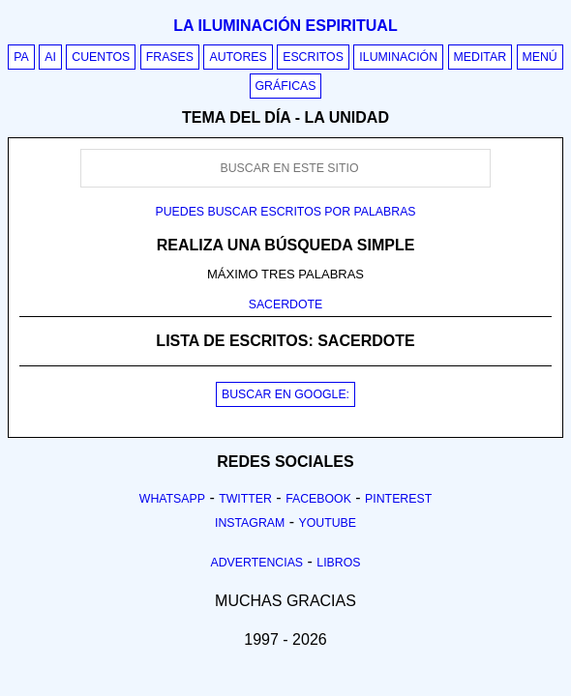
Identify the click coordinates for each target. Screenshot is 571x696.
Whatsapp (172, 499)
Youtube (327, 523)
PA (21, 57)
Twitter (245, 499)
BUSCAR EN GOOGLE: (285, 394)
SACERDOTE (286, 304)
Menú (540, 57)
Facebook (318, 499)
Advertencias (257, 562)
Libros (338, 562)
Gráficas (285, 86)
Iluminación (398, 57)
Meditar (480, 57)
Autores (237, 57)
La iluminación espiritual (285, 25)
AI (50, 57)
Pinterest (398, 499)
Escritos (313, 57)
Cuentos (101, 57)
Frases (170, 57)
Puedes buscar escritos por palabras (285, 211)
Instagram (250, 523)
